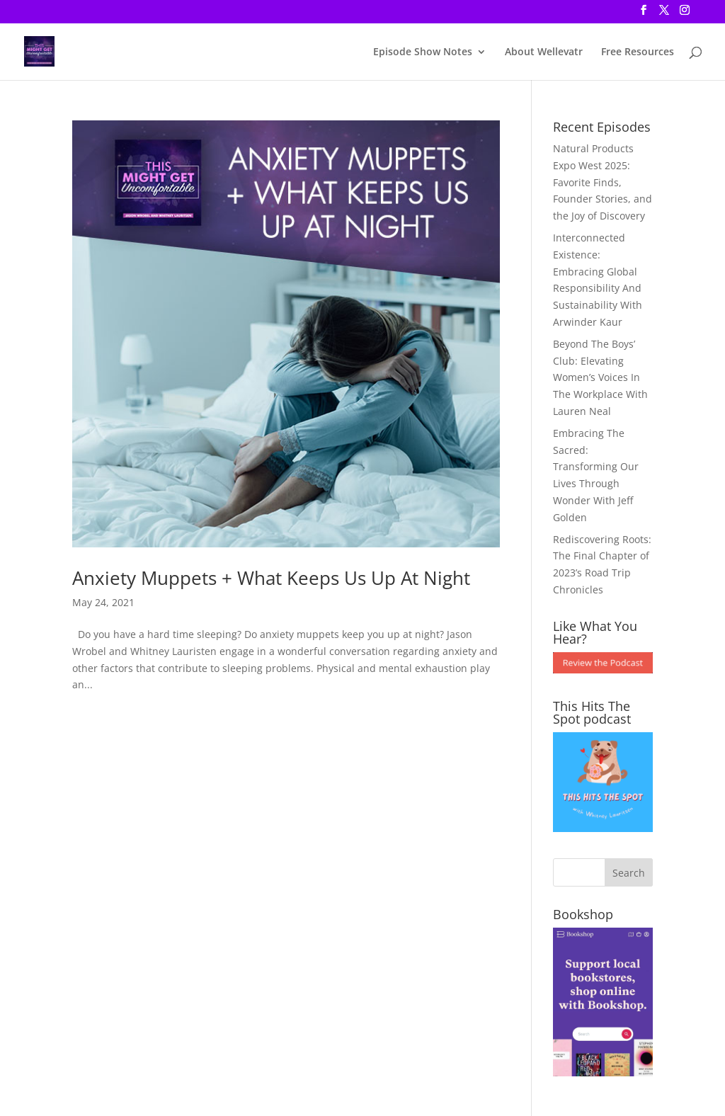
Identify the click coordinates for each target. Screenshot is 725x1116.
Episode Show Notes (422, 52)
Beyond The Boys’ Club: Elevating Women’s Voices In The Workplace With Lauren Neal (600, 377)
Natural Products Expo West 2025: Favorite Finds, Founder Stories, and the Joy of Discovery (602, 182)
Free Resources (637, 52)
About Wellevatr (544, 52)
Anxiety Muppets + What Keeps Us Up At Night (271, 578)
